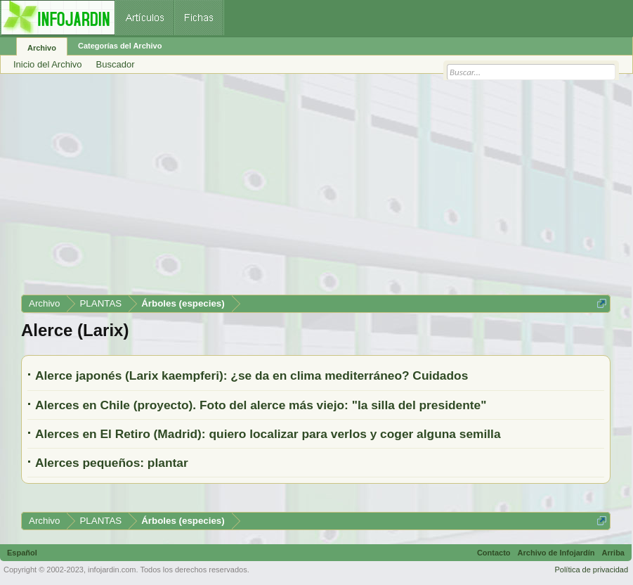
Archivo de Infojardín (556, 552)
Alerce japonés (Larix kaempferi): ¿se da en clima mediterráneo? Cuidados (251, 375)
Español (22, 552)
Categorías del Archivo (120, 45)
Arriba (613, 552)
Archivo (41, 48)
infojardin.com (112, 569)
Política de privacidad (591, 569)
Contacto (494, 552)
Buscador (115, 64)
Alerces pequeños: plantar (111, 463)
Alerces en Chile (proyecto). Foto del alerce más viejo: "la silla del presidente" (260, 405)
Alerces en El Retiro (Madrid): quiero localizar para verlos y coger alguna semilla (268, 434)
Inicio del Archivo (47, 64)
